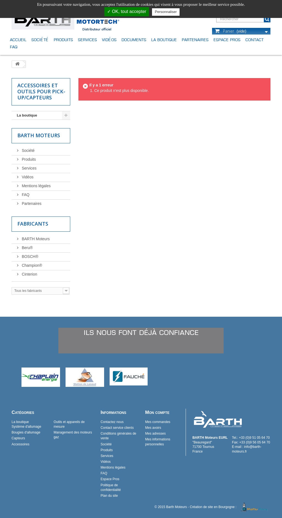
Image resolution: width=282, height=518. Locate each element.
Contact (254, 39)
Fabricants (32, 223)
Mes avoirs (153, 428)
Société (40, 39)
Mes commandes (157, 422)
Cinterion (29, 274)
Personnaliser (166, 12)
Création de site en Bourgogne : (229, 507)
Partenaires (195, 39)
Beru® (27, 247)
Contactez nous (112, 422)
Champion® (31, 265)
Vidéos (109, 39)
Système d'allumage (26, 427)
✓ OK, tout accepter (126, 11)
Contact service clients (117, 428)
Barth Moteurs (38, 135)
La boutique (164, 39)
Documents (133, 39)
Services (87, 39)
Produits (63, 39)
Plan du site (109, 496)
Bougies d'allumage (26, 432)
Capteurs (18, 438)
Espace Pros (226, 39)
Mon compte (157, 412)
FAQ (13, 46)
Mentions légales (36, 186)
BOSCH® (29, 256)
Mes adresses (155, 433)
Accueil (18, 39)
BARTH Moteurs (35, 239)
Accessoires (20, 444)
